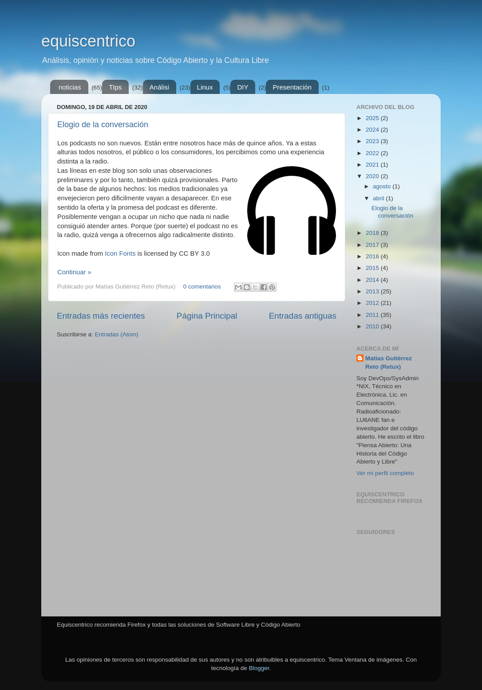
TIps (115, 87)
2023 (373, 141)
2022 (373, 153)
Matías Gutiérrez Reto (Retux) (388, 362)
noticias (70, 87)
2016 (373, 256)
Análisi (159, 87)
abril (379, 198)
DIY (242, 87)
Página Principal (207, 315)
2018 (373, 233)
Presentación (292, 87)
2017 (373, 245)
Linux (205, 87)
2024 (373, 129)
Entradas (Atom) (116, 334)
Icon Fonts (120, 253)
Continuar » (74, 272)
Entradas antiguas (302, 315)
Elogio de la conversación (102, 124)
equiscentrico (88, 41)
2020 (373, 176)
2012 (373, 303)
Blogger (259, 668)
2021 (373, 164)
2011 (373, 315)
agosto (382, 186)
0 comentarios (202, 286)
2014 (373, 280)
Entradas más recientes (101, 315)
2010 (373, 326)
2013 (373, 291)
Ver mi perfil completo (385, 473)
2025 (373, 118)
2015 (373, 268)
